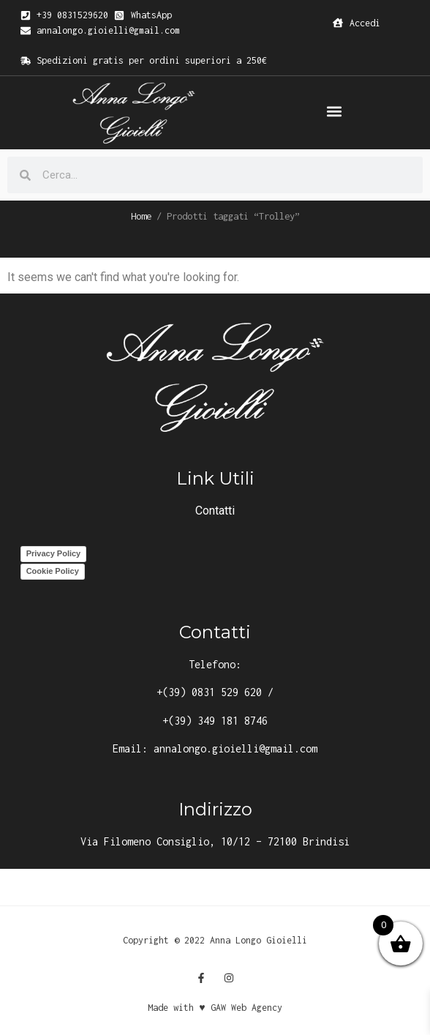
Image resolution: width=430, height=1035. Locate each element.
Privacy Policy (53, 553)
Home (141, 216)
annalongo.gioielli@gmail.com (235, 748)
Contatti (215, 511)
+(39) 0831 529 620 (209, 692)
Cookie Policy (52, 571)
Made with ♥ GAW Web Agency (215, 1007)
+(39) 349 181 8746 (215, 720)
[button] (334, 112)
